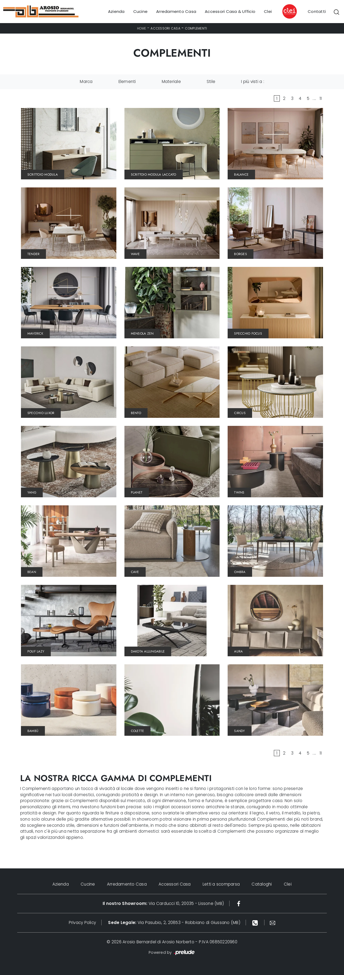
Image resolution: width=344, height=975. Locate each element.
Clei (268, 11)
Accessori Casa (165, 28)
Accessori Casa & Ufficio (230, 11)
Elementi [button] (127, 81)
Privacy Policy (82, 922)
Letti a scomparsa (221, 884)
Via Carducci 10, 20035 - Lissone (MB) (163, 903)
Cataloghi (262, 884)
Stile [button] (211, 81)
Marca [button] (86, 81)
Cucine (140, 11)
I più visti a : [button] (252, 81)
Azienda (116, 11)
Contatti (317, 11)
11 (321, 98)
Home (141, 28)
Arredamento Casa (176, 11)
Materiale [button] (171, 81)
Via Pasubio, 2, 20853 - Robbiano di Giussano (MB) (174, 922)
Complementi (196, 28)
